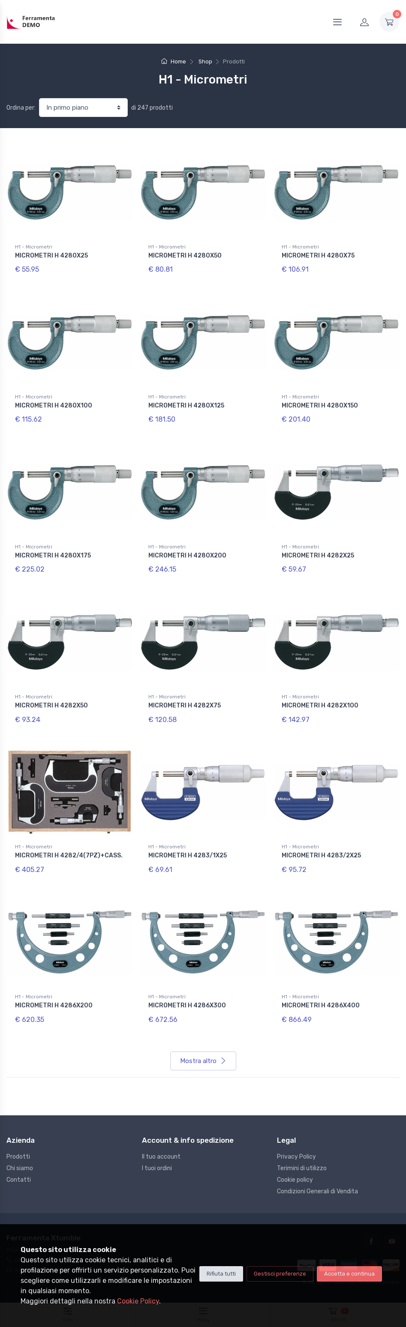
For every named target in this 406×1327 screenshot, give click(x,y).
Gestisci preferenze (280, 1273)
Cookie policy (295, 1179)
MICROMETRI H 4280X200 (187, 555)
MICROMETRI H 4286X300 (187, 1005)
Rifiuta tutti (221, 1273)
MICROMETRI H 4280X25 (51, 255)
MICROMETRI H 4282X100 (320, 705)
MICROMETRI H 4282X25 (318, 555)
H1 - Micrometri (33, 247)
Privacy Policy (296, 1156)
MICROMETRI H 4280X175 (53, 555)
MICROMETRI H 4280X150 (320, 405)
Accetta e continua (349, 1273)
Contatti (18, 1179)
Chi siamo (19, 1168)
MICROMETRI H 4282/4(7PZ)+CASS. (69, 855)
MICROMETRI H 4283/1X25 (187, 855)
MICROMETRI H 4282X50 (51, 705)
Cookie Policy (138, 1301)
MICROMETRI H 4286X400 (321, 1005)
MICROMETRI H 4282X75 (184, 705)
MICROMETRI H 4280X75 (318, 255)
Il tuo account (161, 1156)
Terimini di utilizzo (302, 1168)
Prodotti (18, 1156)
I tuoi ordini (157, 1168)
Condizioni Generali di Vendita (317, 1191)
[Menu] (337, 21)
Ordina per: (21, 107)
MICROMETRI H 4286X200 (54, 1005)
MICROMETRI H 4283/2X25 (321, 855)
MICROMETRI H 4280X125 (186, 405)
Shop (205, 61)
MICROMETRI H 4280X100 (53, 405)
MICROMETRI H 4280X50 (185, 255)
